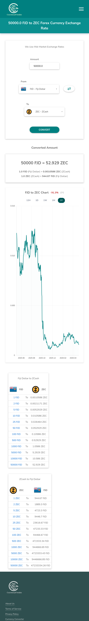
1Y (61, 200)
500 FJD (16, 440)
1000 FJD (16, 446)
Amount (34, 59)
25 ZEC (17, 522)
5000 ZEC (16, 553)
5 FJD (16, 409)
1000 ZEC (16, 547)
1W (45, 200)
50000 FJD (16, 464)
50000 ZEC (17, 565)
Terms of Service (13, 608)
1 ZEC (16, 498)
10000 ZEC (17, 559)
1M (53, 200)
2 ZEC (16, 504)
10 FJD (16, 415)
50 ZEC (17, 528)
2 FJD (16, 403)
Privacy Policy (12, 614)
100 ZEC (16, 535)
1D (37, 200)
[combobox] (39, 89)
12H (28, 200)
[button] (81, 9)
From (23, 81)
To (27, 104)
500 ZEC (16, 541)
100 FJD (16, 434)
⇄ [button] (69, 89)
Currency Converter (14, 619)
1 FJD (16, 397)
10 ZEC (17, 516)
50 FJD (16, 428)
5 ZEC (16, 510)
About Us (9, 603)
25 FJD (16, 422)
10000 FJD (16, 458)
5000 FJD (16, 452)
